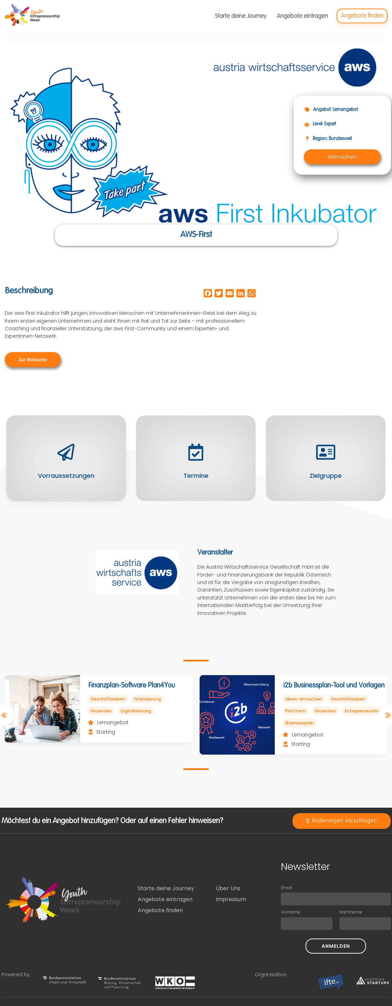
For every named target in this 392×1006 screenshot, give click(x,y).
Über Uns (228, 888)
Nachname (350, 912)
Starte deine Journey (166, 888)
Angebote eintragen (165, 899)
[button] (342, 156)
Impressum (231, 899)
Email (286, 888)
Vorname (290, 912)
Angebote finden (160, 910)
